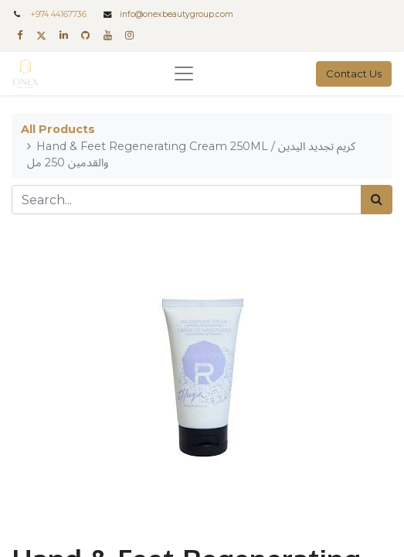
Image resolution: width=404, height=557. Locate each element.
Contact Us (354, 73)
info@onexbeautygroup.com (176, 14)
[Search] (376, 199)
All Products (58, 129)
